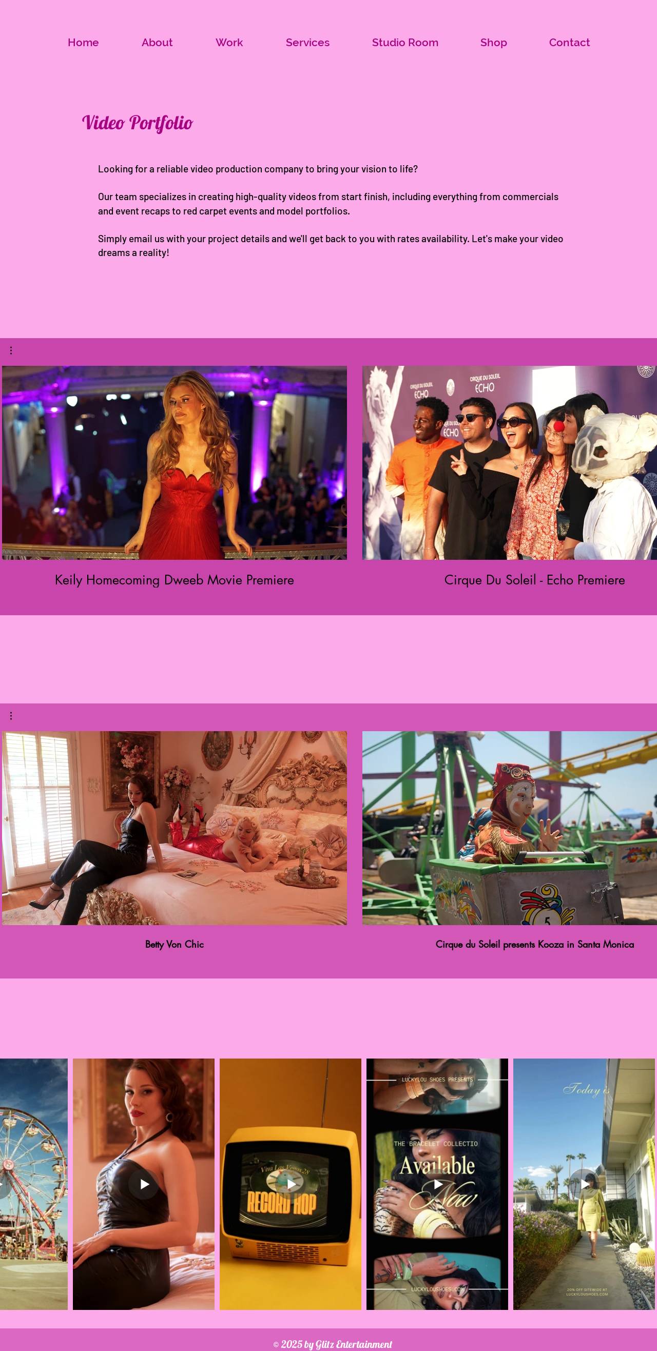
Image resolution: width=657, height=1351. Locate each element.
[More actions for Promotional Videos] (16, 715)
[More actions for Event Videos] (16, 350)
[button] (16, 350)
